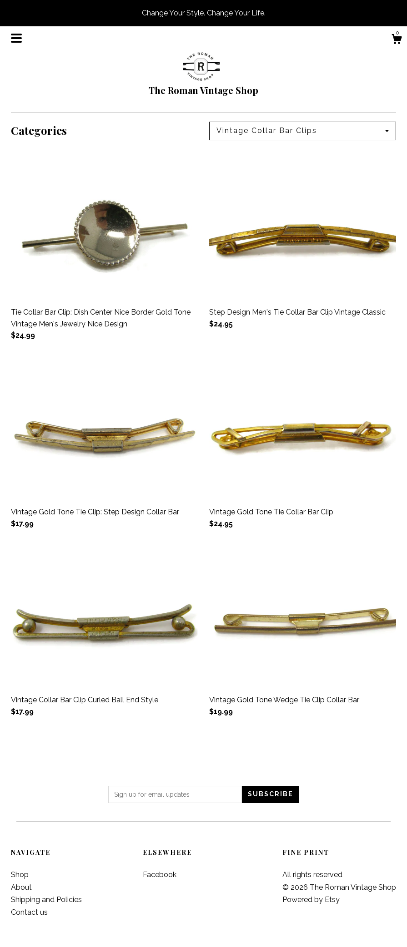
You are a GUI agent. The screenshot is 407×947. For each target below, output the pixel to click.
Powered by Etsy (311, 899)
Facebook (159, 874)
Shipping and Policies (46, 899)
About (21, 887)
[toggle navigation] (16, 38)
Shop (20, 874)
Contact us (29, 912)
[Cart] (397, 40)
